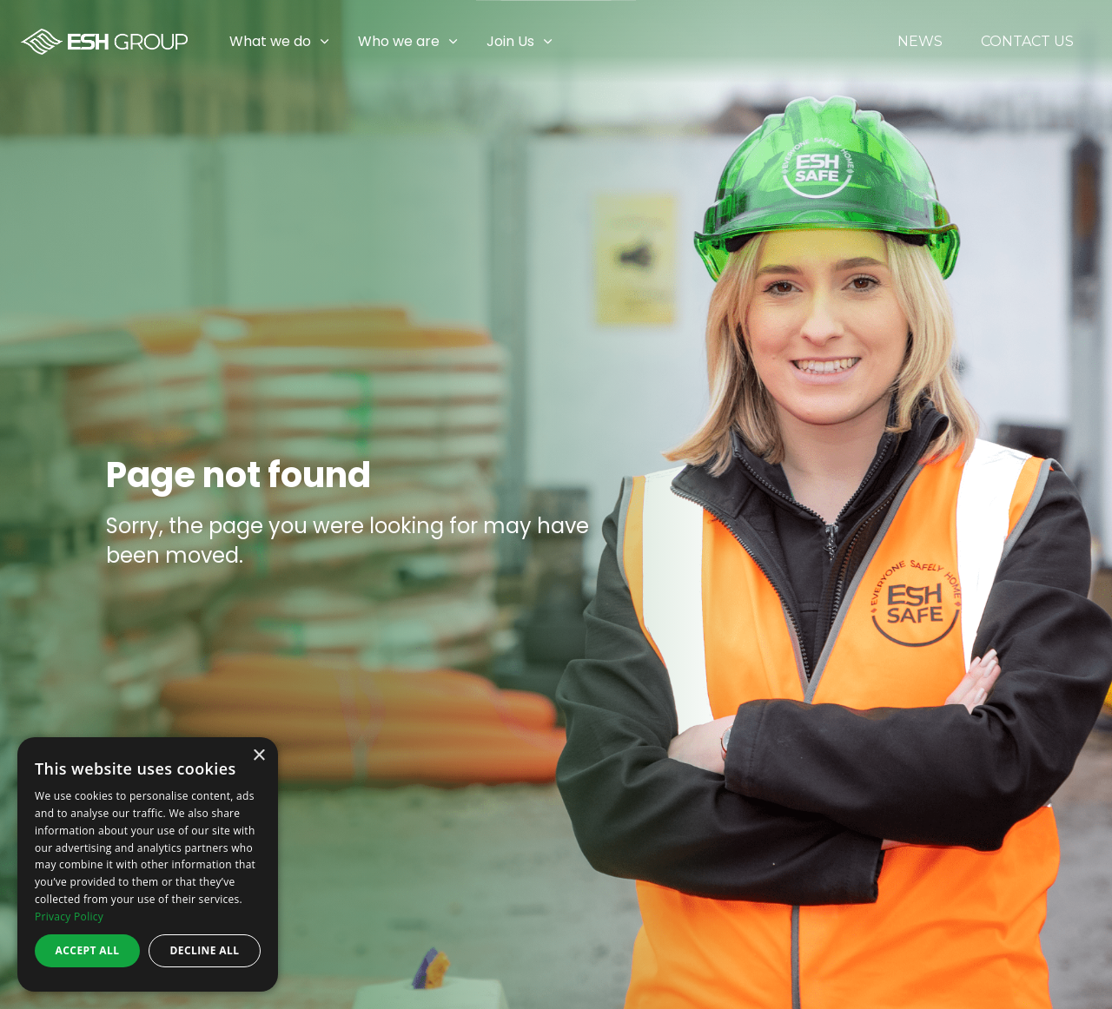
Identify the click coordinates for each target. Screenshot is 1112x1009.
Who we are (399, 41)
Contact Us (1027, 41)
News (920, 41)
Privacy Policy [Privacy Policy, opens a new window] (69, 916)
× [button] (258, 755)
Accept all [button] (88, 950)
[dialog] (147, 864)
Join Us (510, 41)
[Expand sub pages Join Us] (1099, 41)
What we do (270, 41)
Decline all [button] (205, 950)
